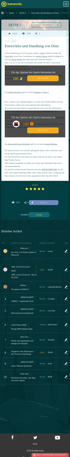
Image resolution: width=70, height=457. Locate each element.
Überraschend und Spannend (22, 313)
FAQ (35, 444)
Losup (39, 214)
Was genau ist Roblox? (20, 289)
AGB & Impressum (34, 450)
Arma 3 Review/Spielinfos (21, 366)
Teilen (39, 202)
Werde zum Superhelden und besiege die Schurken (22, 342)
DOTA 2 (22, 13)
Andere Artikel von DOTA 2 (67, 44)
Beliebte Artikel (67, 77)
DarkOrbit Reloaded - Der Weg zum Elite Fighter (23, 379)
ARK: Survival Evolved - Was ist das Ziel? (24, 276)
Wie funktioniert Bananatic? (51, 455)
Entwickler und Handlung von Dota (45, 13)
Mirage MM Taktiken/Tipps (22, 329)
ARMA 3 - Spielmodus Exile (22, 301)
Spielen (43, 78)
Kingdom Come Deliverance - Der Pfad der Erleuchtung (22, 352)
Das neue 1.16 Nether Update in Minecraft (23, 253)
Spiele (11, 13)
